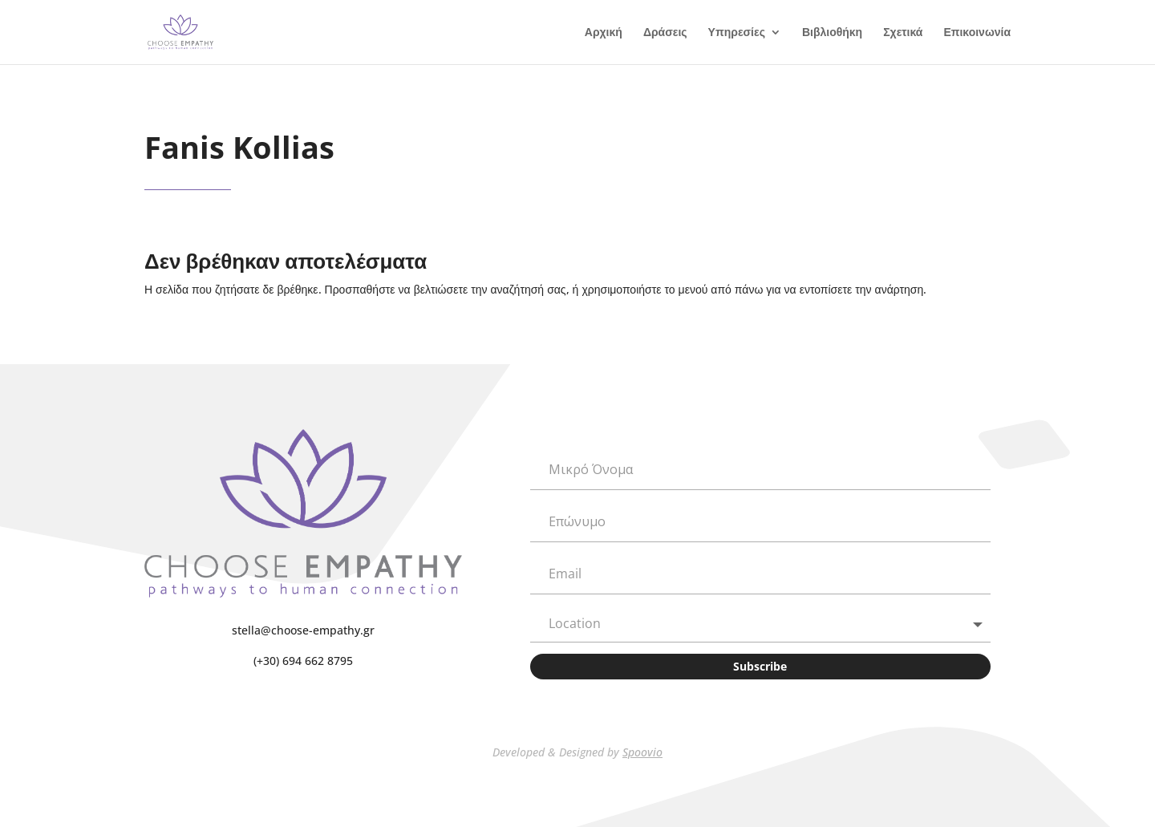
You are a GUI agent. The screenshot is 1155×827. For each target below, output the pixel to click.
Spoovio (642, 752)
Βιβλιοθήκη (832, 32)
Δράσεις (665, 32)
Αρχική (603, 32)
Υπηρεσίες (736, 32)
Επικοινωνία (977, 32)
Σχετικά (902, 32)
